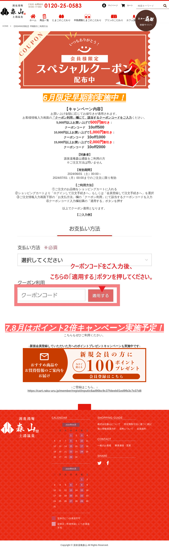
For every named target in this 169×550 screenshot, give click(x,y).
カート (130, 5)
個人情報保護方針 (106, 428)
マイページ (113, 5)
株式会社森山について (108, 424)
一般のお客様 (104, 445)
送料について (126, 428)
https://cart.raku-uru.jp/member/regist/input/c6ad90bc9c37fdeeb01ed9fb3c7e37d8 (84, 390)
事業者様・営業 (123, 445)
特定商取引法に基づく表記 (138, 424)
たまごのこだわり (61, 20)
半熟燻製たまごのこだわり (87, 20)
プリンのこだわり (114, 20)
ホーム (33, 20)
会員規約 (141, 428)
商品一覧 (44, 20)
